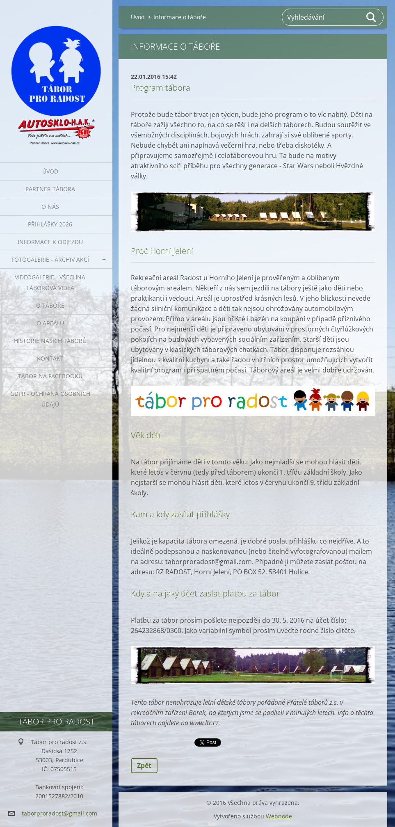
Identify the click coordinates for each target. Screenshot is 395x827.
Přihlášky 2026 (50, 224)
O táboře (50, 305)
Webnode (279, 816)
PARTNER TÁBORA (50, 189)
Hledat (371, 17)
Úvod (50, 171)
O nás (50, 206)
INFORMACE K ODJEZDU (50, 242)
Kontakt (50, 358)
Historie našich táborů (50, 341)
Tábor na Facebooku (50, 376)
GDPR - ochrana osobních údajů (50, 399)
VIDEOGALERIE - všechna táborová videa (50, 282)
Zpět (144, 765)
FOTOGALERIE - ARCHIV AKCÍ (50, 259)
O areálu (50, 323)
